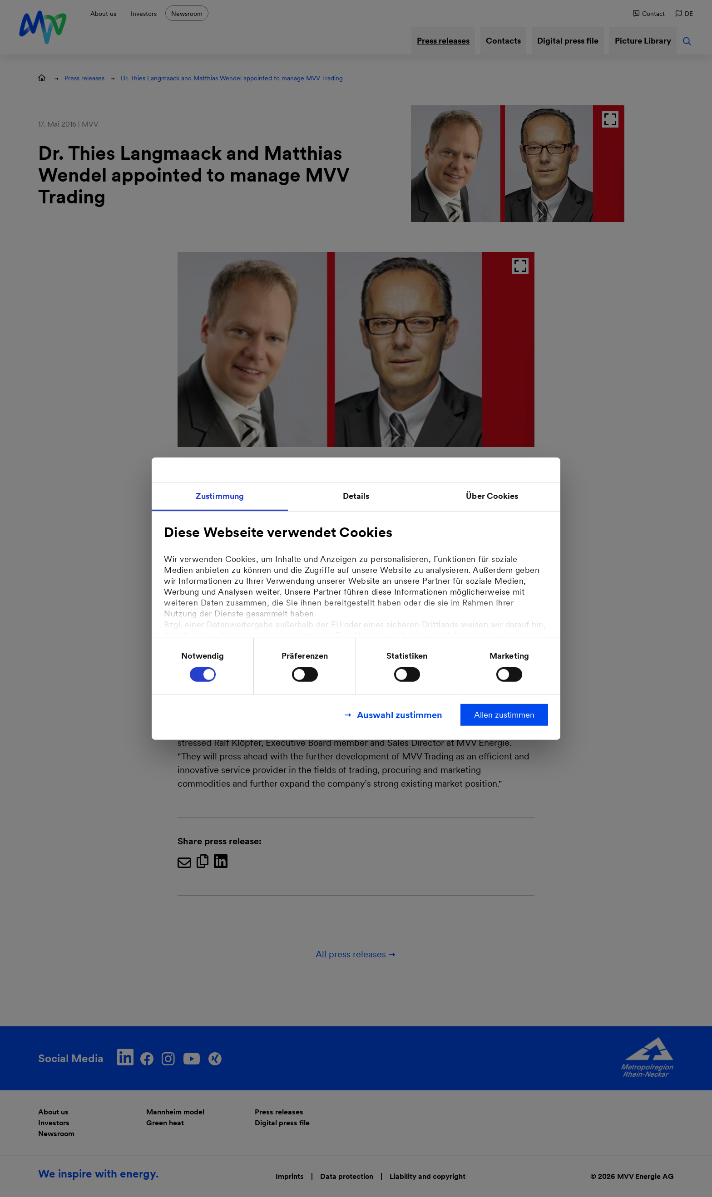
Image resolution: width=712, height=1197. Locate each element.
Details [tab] (356, 495)
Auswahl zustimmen (399, 714)
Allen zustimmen (504, 714)
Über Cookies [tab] (492, 495)
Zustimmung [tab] (220, 495)
